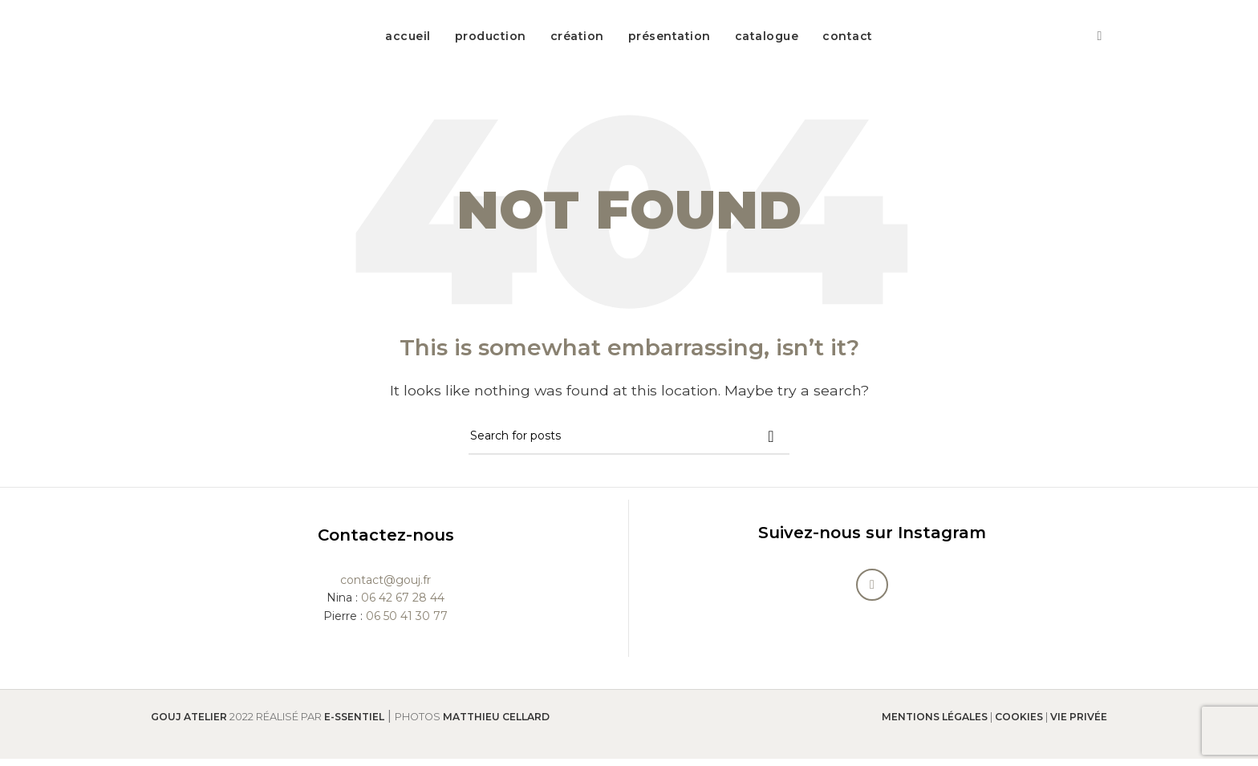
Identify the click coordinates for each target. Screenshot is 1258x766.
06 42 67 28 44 (402, 605)
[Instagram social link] (1099, 39)
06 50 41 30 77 (407, 623)
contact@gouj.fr (385, 587)
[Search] (629, 444)
